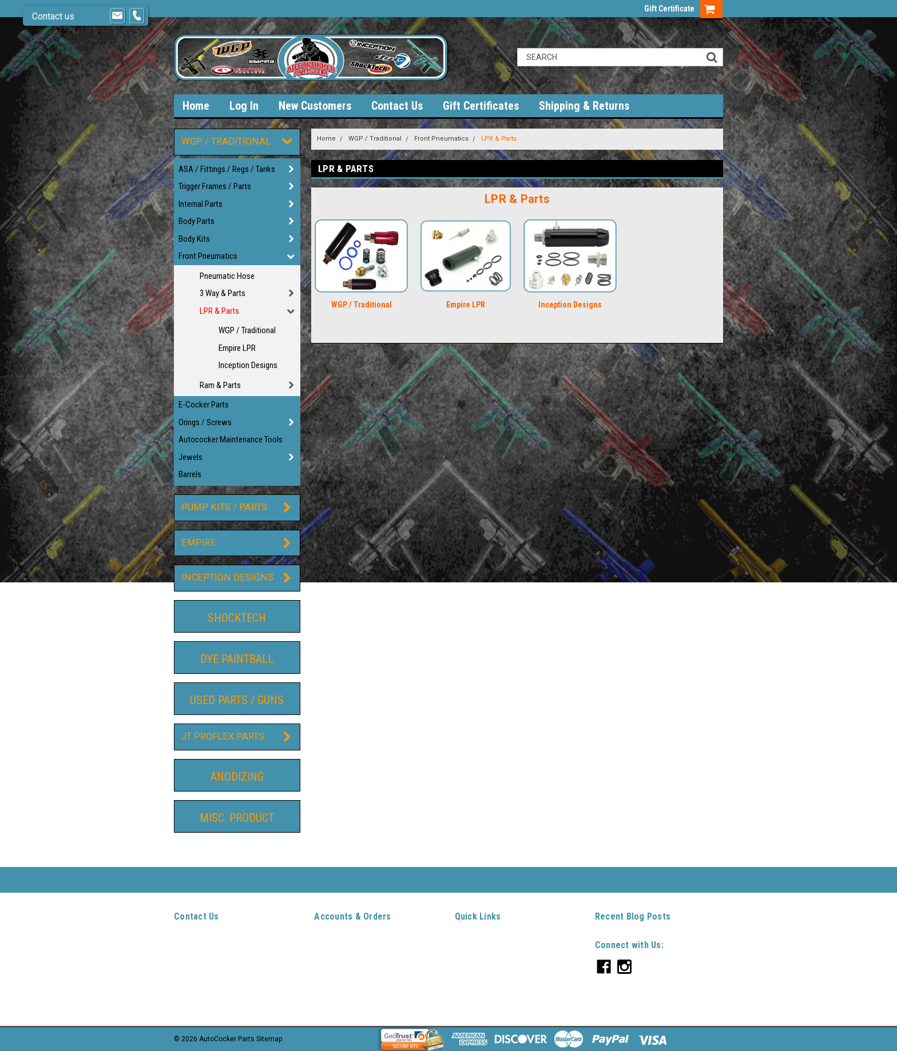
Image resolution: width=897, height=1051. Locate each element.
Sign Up (352, 958)
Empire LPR (237, 348)
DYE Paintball (236, 659)
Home (195, 106)
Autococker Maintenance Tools (230, 439)
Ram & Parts (220, 385)
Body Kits (194, 239)
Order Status (334, 971)
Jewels (190, 457)
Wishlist (327, 945)
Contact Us (397, 106)
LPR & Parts (219, 311)
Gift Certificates (481, 106)
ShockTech (237, 618)
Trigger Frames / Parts (214, 186)
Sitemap (327, 997)
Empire (198, 542)
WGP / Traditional (226, 141)
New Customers (315, 106)
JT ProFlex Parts (222, 736)
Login (322, 958)
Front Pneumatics (207, 256)
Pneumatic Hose (227, 276)
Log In (244, 106)
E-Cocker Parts (203, 404)
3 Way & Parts (222, 293)
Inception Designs (248, 365)
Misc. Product (237, 818)
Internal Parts (200, 204)
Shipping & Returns (584, 106)
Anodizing (237, 777)
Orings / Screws (205, 422)
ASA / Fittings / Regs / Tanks (226, 169)
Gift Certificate (669, 8)
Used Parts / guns (237, 700)
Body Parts (196, 221)
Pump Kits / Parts (224, 507)
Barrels (189, 474)
